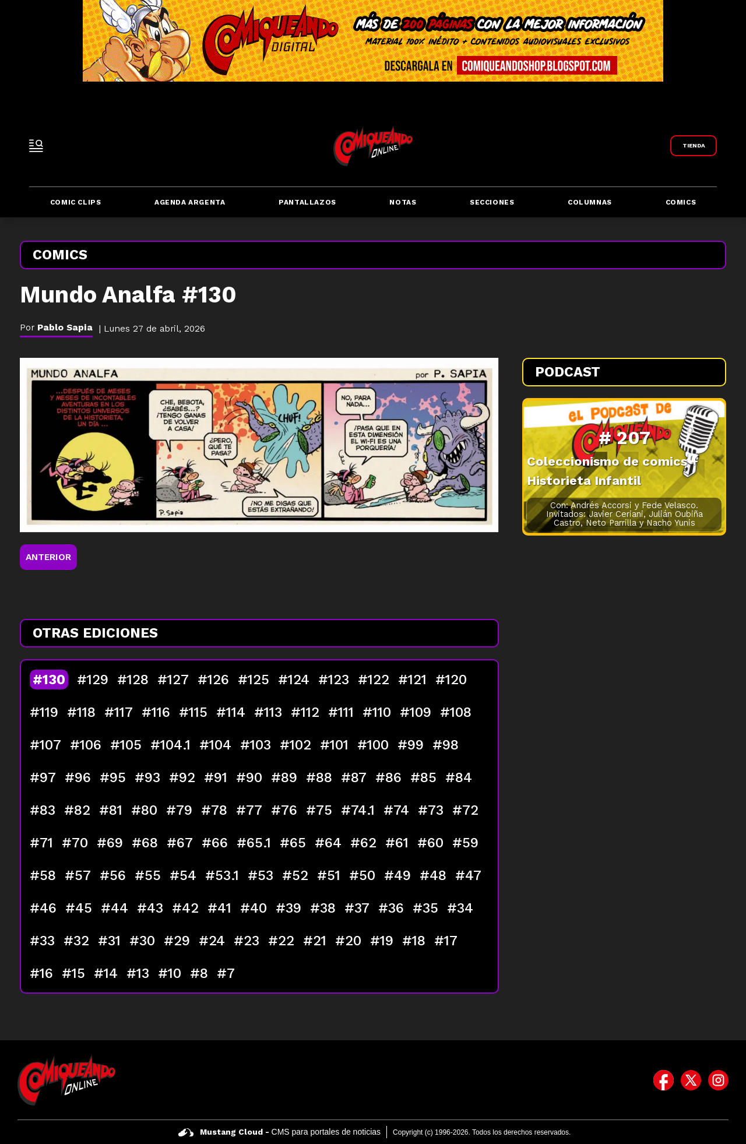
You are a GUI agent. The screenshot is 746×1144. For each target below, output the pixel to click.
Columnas (590, 202)
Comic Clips (75, 202)
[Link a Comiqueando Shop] (693, 145)
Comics (681, 202)
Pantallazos (307, 202)
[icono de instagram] (718, 1080)
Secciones (492, 202)
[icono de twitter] (691, 1080)
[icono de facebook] (663, 1080)
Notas (402, 202)
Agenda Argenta (189, 202)
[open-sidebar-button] (36, 146)
